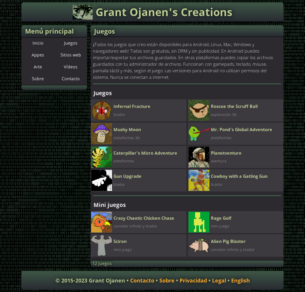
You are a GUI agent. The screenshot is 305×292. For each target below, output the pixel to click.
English (240, 281)
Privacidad (193, 281)
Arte (38, 67)
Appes (38, 55)
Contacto (71, 79)
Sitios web (70, 55)
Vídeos (70, 67)
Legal (219, 281)
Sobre (38, 79)
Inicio (37, 43)
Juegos (70, 43)
